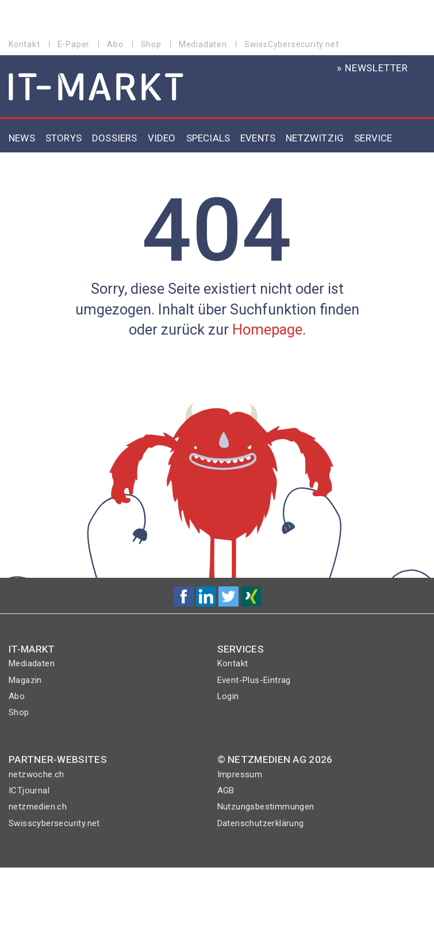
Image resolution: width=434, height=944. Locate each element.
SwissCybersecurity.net (291, 44)
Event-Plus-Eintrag (254, 680)
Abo (115, 44)
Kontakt (24, 44)
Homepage (267, 329)
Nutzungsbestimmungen (265, 806)
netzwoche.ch (36, 774)
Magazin (25, 680)
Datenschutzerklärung (260, 823)
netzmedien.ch (38, 806)
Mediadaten (203, 44)
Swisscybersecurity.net (54, 823)
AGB (226, 790)
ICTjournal (29, 790)
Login (228, 696)
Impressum (240, 774)
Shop (151, 44)
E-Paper (73, 44)
